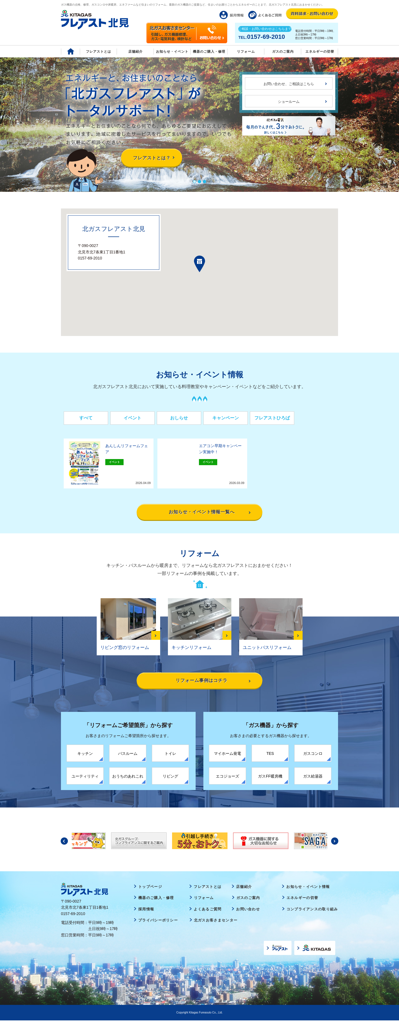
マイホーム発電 (227, 757)
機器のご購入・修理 (209, 52)
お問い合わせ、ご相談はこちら (289, 84)
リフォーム (246, 52)
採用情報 (146, 913)
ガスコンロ (313, 757)
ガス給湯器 (313, 779)
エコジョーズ (227, 779)
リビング (170, 779)
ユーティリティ (85, 779)
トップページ (150, 890)
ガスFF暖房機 (270, 779)
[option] (199, 844)
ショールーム (289, 102)
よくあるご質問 (207, 913)
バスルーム (127, 757)
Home (70, 51)
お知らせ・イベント (172, 52)
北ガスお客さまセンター (215, 924)
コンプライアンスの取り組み (312, 913)
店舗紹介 (135, 52)
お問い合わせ (248, 913)
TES (270, 757)
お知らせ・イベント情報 (308, 890)
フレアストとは (98, 52)
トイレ (170, 757)
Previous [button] (64, 844)
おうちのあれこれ (127, 779)
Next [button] (334, 844)
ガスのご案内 (248, 901)
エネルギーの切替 (319, 52)
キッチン (85, 757)
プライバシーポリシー (158, 924)
